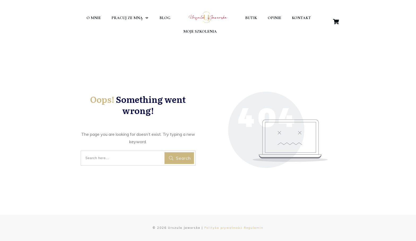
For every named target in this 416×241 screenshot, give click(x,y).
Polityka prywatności (223, 228)
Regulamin (253, 228)
